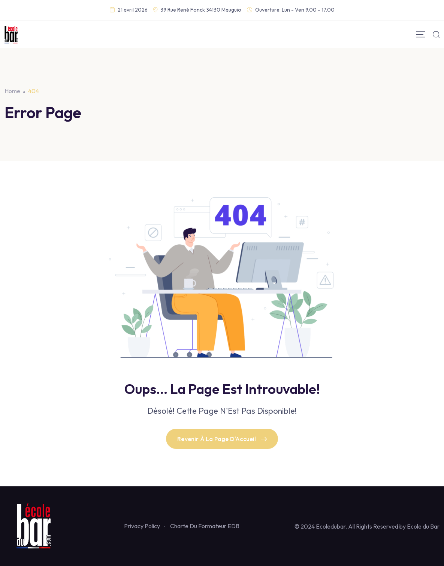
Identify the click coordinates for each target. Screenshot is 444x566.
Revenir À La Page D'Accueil (222, 439)
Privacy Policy (142, 526)
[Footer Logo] (36, 525)
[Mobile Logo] (11, 34)
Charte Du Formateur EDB (204, 526)
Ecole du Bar (423, 526)
